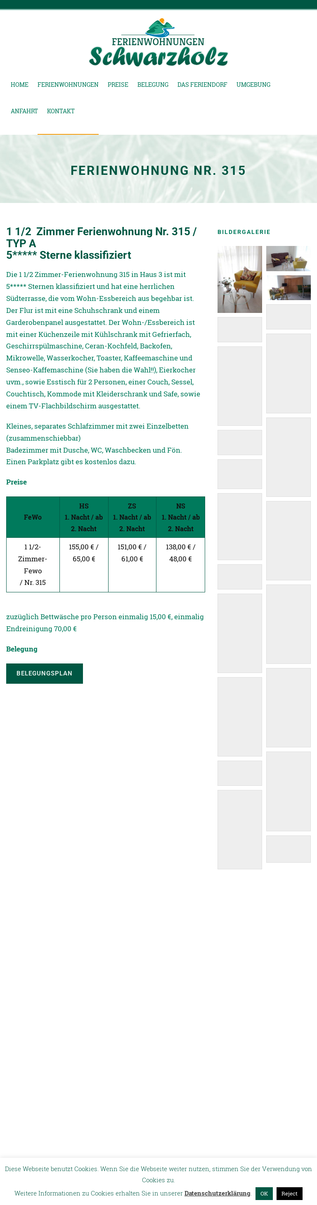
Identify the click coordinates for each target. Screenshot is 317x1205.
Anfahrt (24, 111)
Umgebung (253, 84)
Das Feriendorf (202, 84)
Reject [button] (290, 1193)
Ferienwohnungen (68, 84)
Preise (118, 84)
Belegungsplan (45, 673)
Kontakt (61, 111)
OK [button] (264, 1193)
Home (19, 84)
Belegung (152, 84)
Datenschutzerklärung (218, 1193)
